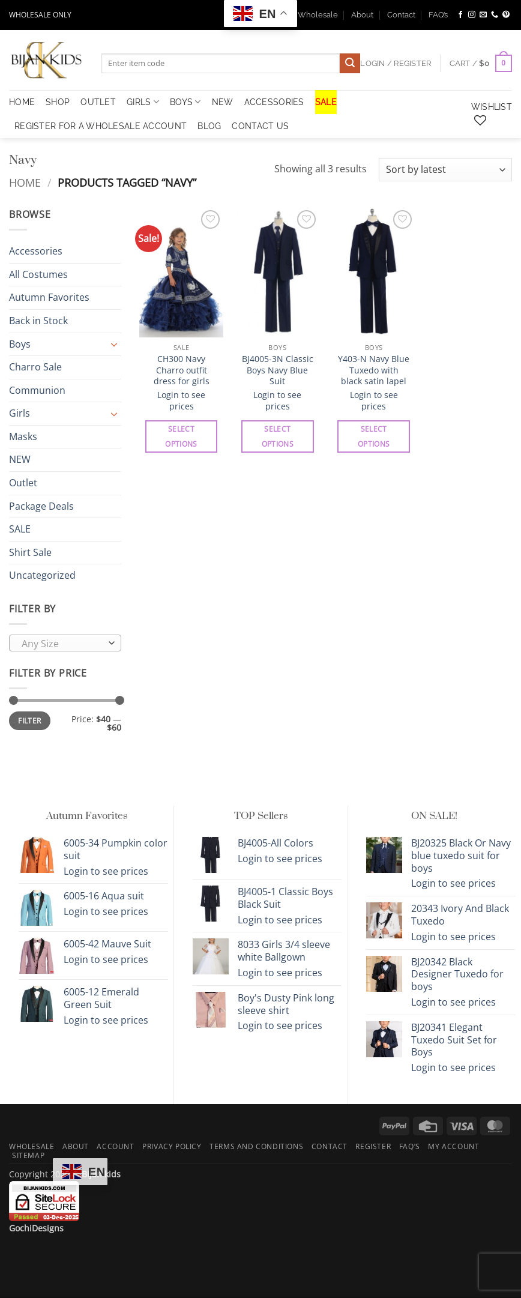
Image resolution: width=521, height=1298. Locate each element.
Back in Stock (38, 320)
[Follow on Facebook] (460, 15)
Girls (143, 101)
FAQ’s (438, 14)
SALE (326, 102)
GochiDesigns (36, 1228)
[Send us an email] (483, 15)
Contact (401, 14)
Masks (23, 436)
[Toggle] (114, 344)
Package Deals (41, 506)
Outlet (23, 482)
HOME (22, 102)
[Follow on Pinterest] (506, 15)
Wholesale (318, 14)
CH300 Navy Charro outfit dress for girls (181, 370)
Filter (29, 721)
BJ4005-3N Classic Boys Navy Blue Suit (277, 370)
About (362, 14)
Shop (58, 102)
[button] (481, 63)
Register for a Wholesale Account (100, 126)
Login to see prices (181, 401)
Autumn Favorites (49, 297)
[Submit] (350, 63)
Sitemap (28, 1155)
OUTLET (98, 102)
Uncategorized (42, 575)
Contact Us (260, 126)
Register (373, 1146)
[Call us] (494, 15)
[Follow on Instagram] (471, 15)
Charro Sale (35, 366)
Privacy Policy (172, 1146)
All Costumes (38, 274)
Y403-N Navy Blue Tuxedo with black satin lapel (373, 370)
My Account (453, 1146)
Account (115, 1146)
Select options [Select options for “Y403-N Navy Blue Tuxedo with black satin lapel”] (374, 436)
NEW (222, 102)
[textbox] (62, 643)
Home (25, 182)
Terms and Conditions (256, 1146)
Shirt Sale (30, 552)
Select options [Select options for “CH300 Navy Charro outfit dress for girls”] (181, 436)
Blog (209, 126)
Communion (37, 390)
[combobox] (65, 643)
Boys (185, 101)
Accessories (274, 102)
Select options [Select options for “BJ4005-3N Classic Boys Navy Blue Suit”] (278, 436)
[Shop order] (445, 169)
